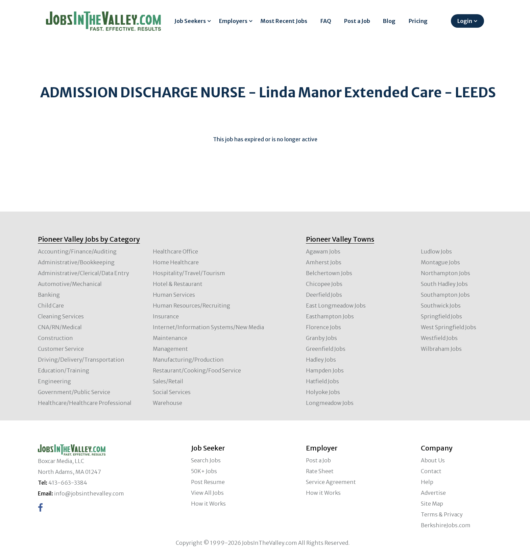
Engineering (54, 381)
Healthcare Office (175, 251)
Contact (431, 471)
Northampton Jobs (445, 273)
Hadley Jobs (321, 359)
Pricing (418, 21)
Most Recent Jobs (283, 21)
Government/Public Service (74, 392)
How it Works (208, 503)
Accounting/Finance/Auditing (77, 251)
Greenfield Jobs (325, 348)
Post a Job (357, 21)
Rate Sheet (320, 471)
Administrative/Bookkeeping (76, 262)
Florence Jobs (323, 327)
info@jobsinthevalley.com (89, 493)
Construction (55, 338)
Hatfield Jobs (322, 381)
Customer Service (61, 348)
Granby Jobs (321, 338)
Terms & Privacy (442, 514)
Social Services (172, 392)
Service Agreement (331, 482)
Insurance (166, 316)
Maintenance (170, 338)
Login (464, 21)
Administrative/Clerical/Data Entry (83, 273)
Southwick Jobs (441, 305)
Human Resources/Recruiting (191, 305)
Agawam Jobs (323, 251)
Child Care (51, 305)
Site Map (432, 503)
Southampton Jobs (445, 294)
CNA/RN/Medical (60, 327)
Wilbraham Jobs (441, 348)
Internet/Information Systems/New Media (208, 327)
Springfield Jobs (441, 316)
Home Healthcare (176, 262)
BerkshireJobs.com (446, 525)
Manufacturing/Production (188, 359)
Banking (49, 294)
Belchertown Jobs (329, 273)
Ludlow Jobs (436, 251)
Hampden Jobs (325, 370)
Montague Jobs (440, 262)
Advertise (433, 492)
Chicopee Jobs (324, 284)
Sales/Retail (168, 381)
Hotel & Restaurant (177, 284)
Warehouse (167, 402)
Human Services (174, 294)
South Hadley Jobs (444, 284)
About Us (433, 460)
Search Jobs (206, 460)
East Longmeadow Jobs (336, 305)
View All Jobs (207, 492)
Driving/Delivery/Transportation (81, 359)
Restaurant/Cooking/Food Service (197, 370)
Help (427, 482)
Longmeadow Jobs (330, 402)
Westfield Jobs (439, 338)
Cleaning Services (61, 316)
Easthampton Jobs (330, 316)
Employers (233, 21)
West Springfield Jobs (448, 327)
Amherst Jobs (323, 262)
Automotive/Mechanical (70, 284)
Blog (389, 21)
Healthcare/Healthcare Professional (84, 402)
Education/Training (63, 370)
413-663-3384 (67, 482)
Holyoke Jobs (323, 392)
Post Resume (208, 482)
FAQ (325, 21)
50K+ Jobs (204, 471)
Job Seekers (190, 21)
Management (170, 348)
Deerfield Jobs (324, 294)
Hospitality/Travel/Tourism (189, 273)
